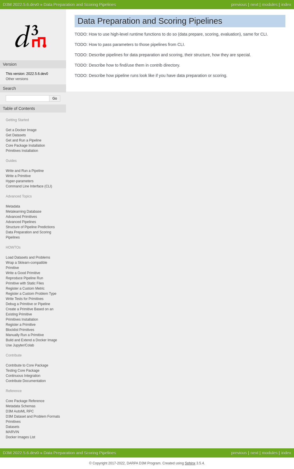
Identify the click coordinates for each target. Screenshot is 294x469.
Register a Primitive (21, 325)
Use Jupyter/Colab (20, 345)
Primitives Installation (22, 151)
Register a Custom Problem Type (31, 294)
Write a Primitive (18, 176)
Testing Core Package (22, 371)
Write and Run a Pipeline (25, 171)
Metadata (13, 206)
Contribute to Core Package (27, 365)
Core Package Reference (25, 401)
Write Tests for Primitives (25, 299)
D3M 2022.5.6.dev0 (21, 4)
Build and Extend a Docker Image (31, 340)
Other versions (17, 79)
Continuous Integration (23, 376)
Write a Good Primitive (23, 273)
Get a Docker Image (21, 130)
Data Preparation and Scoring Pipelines (80, 4)
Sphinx (190, 463)
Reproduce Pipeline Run (24, 278)
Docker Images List (20, 437)
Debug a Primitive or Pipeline (28, 304)
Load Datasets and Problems (28, 257)
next (254, 4)
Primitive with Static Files (25, 283)
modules (269, 4)
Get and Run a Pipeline (23, 140)
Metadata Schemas (20, 406)
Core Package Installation (25, 146)
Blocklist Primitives (20, 330)
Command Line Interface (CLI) (29, 186)
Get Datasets (16, 135)
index (286, 4)
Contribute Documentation (26, 381)
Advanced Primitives (21, 217)
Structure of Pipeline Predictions (30, 227)
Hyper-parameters (20, 181)
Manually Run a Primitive (25, 335)
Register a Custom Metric (25, 288)
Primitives (13, 422)
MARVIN (12, 432)
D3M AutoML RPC (20, 411)
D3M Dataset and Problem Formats (33, 416)
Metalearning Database (23, 212)
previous (239, 4)
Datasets (12, 427)
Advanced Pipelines (21, 222)
